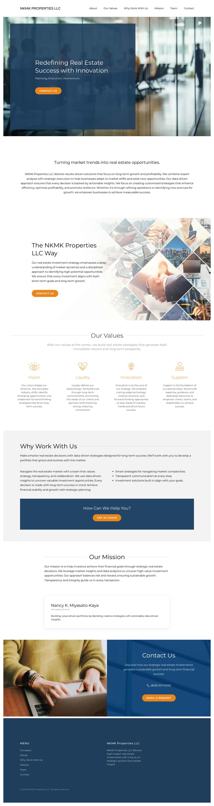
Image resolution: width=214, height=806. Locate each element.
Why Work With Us (136, 8)
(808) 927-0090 (159, 685)
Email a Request (158, 697)
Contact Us (48, 90)
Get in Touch (107, 517)
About (93, 8)
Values (24, 755)
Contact (189, 8)
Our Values (110, 8)
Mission (159, 8)
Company (25, 750)
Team (173, 8)
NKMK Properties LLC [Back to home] (40, 8)
